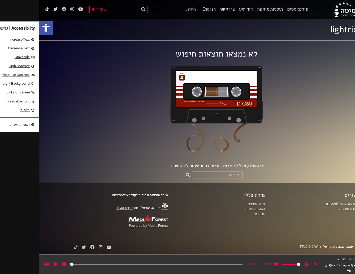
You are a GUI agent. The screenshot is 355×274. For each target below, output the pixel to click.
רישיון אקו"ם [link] (85, 208)
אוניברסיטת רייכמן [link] (309, 208)
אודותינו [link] (207, 9)
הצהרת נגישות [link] (216, 208)
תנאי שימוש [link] (217, 203)
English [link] (170, 9)
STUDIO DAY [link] (270, 246)
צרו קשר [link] (188, 9)
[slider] (117, 264)
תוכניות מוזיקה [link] (231, 9)
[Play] (16, 264)
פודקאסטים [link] (259, 9)
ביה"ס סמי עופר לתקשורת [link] (304, 203)
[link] (7, 28)
